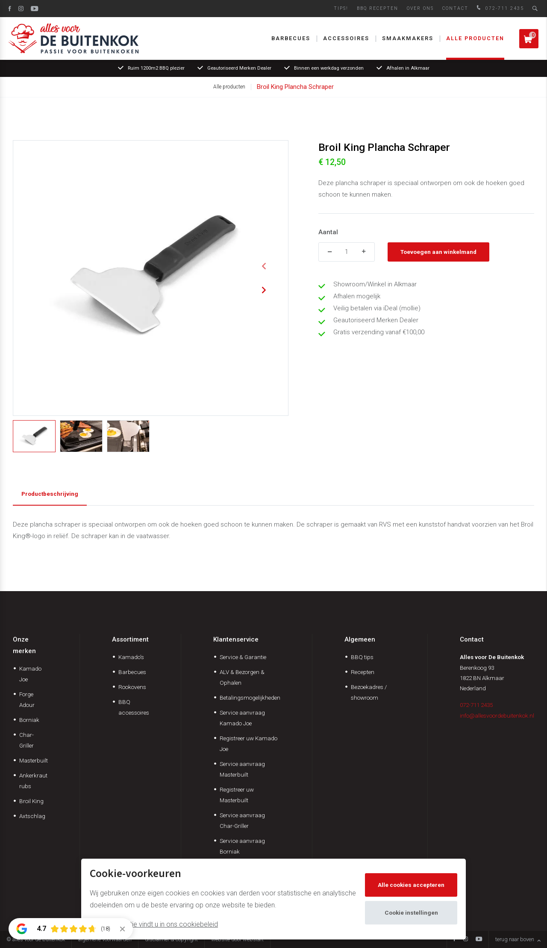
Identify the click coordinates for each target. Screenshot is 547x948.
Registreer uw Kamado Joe (248, 743)
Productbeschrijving (49, 493)
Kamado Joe (30, 674)
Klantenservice (236, 639)
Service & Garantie (243, 657)
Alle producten (475, 38)
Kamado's (131, 657)
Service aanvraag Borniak (242, 846)
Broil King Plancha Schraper (295, 87)
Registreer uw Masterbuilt (237, 795)
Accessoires (346, 38)
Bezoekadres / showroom (369, 692)
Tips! (341, 8)
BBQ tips (362, 657)
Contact (455, 8)
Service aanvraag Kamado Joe (242, 718)
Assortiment (130, 639)
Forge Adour (27, 699)
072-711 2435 (499, 8)
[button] (264, 266)
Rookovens (132, 686)
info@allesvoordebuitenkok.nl (497, 715)
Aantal (328, 232)
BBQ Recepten (377, 8)
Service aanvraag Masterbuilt (242, 769)
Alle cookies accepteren (411, 884)
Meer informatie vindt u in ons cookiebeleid (154, 924)
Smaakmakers (407, 38)
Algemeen (359, 639)
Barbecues (290, 38)
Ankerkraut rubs (33, 780)
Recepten (362, 671)
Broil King (31, 801)
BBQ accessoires (133, 707)
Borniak (29, 719)
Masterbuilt (33, 760)
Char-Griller (26, 740)
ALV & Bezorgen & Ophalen (242, 677)
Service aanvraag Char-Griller (242, 820)
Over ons (420, 8)
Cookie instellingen (411, 912)
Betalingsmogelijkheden (250, 697)
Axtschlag (32, 816)
